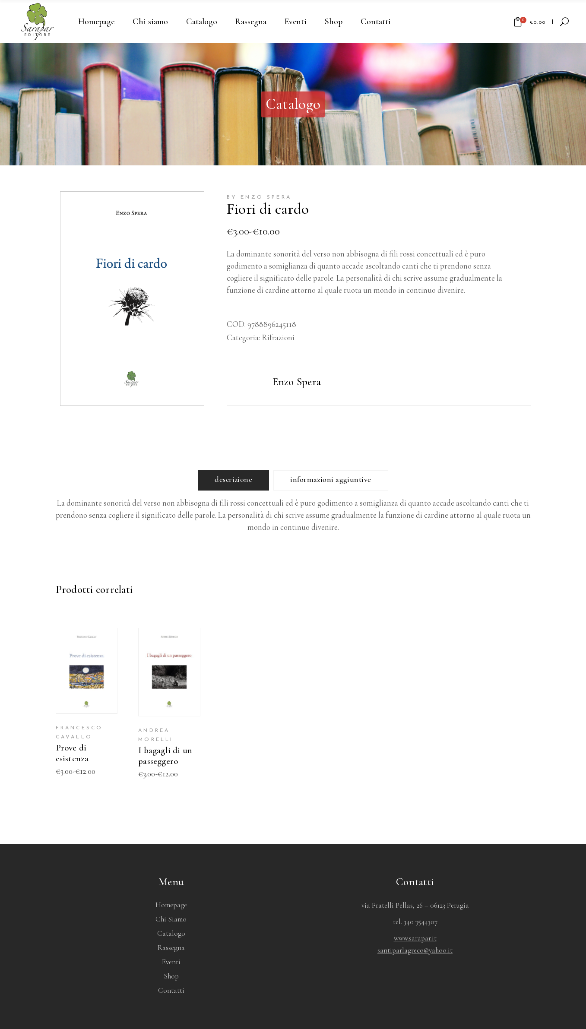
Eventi (171, 961)
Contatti (171, 990)
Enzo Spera (296, 381)
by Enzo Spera (259, 197)
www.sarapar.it (415, 938)
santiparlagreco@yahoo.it (415, 950)
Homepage (171, 904)
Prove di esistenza (72, 753)
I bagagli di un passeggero (165, 755)
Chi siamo (171, 919)
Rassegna (171, 947)
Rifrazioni (278, 337)
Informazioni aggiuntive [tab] (330, 479)
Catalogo (171, 933)
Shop (171, 976)
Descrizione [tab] (233, 479)
